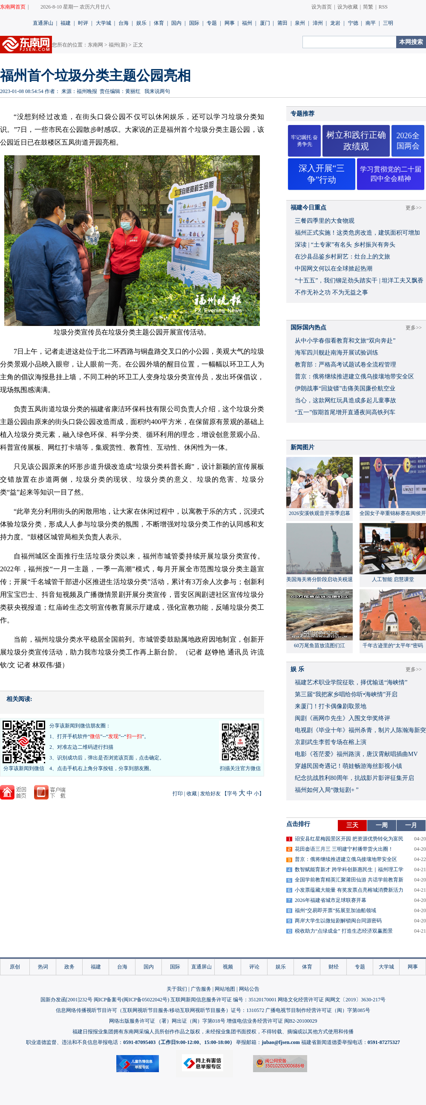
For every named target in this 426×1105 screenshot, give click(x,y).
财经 (333, 967)
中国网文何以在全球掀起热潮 (333, 268)
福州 (247, 23)
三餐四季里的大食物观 (324, 221)
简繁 (368, 7)
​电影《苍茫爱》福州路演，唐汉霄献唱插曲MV (356, 754)
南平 (371, 23)
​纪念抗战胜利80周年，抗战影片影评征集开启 (354, 778)
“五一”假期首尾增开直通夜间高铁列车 (345, 412)
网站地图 (225, 989)
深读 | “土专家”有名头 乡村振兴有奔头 (345, 244)
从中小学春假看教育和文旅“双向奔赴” (345, 340)
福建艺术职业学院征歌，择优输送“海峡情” (351, 682)
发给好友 (210, 794)
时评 (83, 23)
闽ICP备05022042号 (145, 1000)
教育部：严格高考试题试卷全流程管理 (345, 364)
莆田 (282, 23)
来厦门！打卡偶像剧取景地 (330, 706)
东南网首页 (13, 7)
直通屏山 (43, 23)
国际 (194, 23)
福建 (65, 23)
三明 (388, 23)
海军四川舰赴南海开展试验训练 (336, 352)
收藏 (192, 794)
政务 (69, 967)
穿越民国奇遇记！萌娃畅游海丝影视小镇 (348, 766)
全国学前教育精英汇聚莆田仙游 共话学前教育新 (349, 880)
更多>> (414, 208)
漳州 (318, 23)
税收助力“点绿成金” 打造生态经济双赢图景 (344, 931)
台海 (123, 23)
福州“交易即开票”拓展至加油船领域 (335, 910)
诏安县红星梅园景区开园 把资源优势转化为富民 (349, 839)
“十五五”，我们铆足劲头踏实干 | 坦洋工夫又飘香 (359, 280)
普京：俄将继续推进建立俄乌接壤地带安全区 (354, 376)
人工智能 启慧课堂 (393, 579)
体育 (159, 23)
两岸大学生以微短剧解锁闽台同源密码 (338, 921)
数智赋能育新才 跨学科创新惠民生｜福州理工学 (349, 869)
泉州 (300, 23)
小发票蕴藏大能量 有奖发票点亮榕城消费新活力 (349, 890)
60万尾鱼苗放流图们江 (319, 645)
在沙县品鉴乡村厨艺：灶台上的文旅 (342, 256)
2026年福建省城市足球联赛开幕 (330, 900)
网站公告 (249, 989)
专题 (212, 23)
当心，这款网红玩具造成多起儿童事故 (345, 400)
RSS (383, 7)
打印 (178, 794)
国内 (176, 23)
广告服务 (201, 989)
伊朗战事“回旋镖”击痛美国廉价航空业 (345, 388)
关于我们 (177, 989)
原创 (15, 967)
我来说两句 (157, 91)
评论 (254, 967)
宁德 (353, 23)
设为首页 (321, 7)
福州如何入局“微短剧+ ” (327, 790)
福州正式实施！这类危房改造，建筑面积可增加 (357, 233)
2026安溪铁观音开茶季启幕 (319, 513)
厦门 (265, 23)
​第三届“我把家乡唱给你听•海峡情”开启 (346, 694)
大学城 (103, 23)
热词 (43, 967)
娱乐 (141, 23)
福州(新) (118, 45)
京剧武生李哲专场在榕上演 (330, 742)
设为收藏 (347, 7)
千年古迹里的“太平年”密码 (393, 645)
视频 (228, 967)
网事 (230, 23)
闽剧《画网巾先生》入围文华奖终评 (342, 718)
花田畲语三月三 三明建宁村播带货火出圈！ (344, 849)
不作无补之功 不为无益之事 (331, 292)
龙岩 (335, 23)
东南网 (95, 45)
